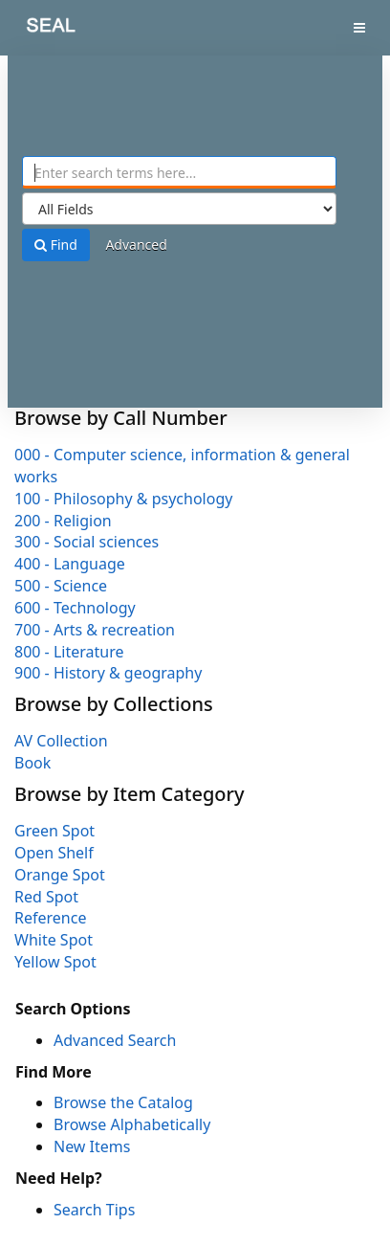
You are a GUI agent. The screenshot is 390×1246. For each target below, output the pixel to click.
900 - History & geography (108, 672)
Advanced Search (115, 1040)
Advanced (135, 244)
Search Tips (94, 1209)
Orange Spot (59, 874)
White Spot (53, 939)
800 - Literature (68, 651)
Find (55, 244)
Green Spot (54, 830)
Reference (50, 917)
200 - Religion (63, 520)
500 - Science (60, 585)
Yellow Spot (55, 961)
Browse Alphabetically (132, 1124)
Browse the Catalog (123, 1102)
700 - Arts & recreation (94, 629)
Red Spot (46, 896)
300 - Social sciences (86, 541)
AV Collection (61, 740)
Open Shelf (54, 852)
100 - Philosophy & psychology (123, 498)
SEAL (37, 29)
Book (32, 762)
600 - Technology (75, 607)
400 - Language (69, 563)
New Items (92, 1146)
